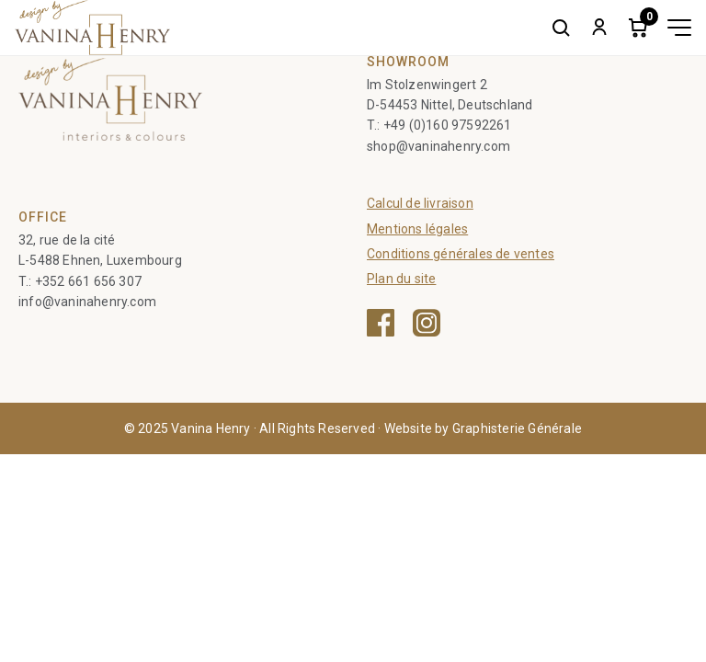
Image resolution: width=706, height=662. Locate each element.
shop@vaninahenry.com (438, 146)
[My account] (599, 27)
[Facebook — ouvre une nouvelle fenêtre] (380, 323)
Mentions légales (417, 229)
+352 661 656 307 (88, 281)
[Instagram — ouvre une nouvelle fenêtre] (426, 323)
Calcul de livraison (420, 203)
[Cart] (638, 27)
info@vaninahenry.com (87, 301)
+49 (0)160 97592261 (447, 125)
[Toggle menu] (679, 27)
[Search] (560, 27)
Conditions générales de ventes (460, 253)
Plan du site (401, 278)
